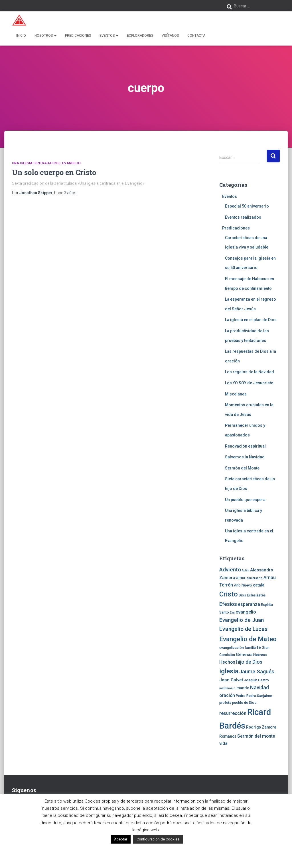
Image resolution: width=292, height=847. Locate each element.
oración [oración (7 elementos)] (227, 695)
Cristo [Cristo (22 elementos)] (228, 594)
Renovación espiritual (245, 446)
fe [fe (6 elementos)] (259, 647)
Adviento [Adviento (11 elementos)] (230, 569)
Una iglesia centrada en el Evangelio (46, 163)
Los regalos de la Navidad (249, 372)
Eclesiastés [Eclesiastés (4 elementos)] (256, 595)
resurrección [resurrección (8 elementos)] (232, 713)
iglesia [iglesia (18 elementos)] (228, 671)
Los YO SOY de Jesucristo (249, 383)
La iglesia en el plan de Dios (251, 319)
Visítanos (170, 36)
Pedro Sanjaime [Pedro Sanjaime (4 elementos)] (259, 696)
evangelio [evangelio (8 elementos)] (246, 612)
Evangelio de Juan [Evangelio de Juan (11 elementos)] (241, 620)
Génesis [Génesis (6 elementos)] (244, 654)
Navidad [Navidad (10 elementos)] (259, 687)
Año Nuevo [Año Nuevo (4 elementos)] (243, 585)
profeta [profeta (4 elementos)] (225, 702)
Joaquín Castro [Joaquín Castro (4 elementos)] (256, 680)
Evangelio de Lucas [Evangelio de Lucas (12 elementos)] (243, 629)
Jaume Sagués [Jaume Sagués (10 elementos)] (256, 671)
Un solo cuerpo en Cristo (54, 172)
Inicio (21, 36)
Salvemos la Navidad (245, 457)
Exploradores (140, 36)
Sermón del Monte (242, 468)
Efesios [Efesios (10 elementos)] (228, 604)
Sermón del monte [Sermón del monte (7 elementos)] (256, 736)
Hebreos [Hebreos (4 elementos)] (260, 655)
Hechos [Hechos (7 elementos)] (227, 662)
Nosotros (45, 36)
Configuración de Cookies (158, 839)
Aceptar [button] (120, 839)
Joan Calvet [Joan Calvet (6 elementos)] (231, 679)
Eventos (109, 36)
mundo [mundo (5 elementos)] (242, 688)
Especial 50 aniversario (247, 206)
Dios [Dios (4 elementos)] (242, 595)
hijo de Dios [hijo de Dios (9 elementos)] (249, 662)
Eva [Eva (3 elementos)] (232, 612)
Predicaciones (78, 36)
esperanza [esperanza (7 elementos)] (249, 604)
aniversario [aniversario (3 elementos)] (255, 578)
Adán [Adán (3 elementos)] (245, 570)
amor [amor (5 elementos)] (241, 577)
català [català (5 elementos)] (258, 585)
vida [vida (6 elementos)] (223, 743)
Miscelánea (236, 394)
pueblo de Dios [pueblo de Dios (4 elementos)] (244, 702)
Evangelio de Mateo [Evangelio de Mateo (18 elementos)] (248, 639)
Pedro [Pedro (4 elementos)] (241, 696)
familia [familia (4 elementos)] (250, 647)
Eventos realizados (243, 217)
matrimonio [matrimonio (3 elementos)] (227, 688)
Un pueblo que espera (245, 499)
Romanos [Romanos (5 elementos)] (227, 736)
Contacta (196, 36)
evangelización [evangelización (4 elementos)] (231, 647)
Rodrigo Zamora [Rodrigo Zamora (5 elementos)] (261, 727)
